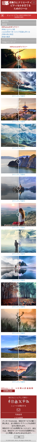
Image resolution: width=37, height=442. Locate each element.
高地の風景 (6, 37)
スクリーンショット (9, 39)
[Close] (35, 421)
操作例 (4, 24)
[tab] (18, 21)
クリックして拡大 (18, 70)
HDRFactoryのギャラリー (10, 27)
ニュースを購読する (18, 408)
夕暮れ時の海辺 (7, 34)
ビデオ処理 (18, 418)
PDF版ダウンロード (8, 42)
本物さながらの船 (8, 29)
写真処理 (18, 415)
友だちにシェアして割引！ (18, 398)
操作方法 (5, 21)
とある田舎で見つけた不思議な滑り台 (16, 32)
